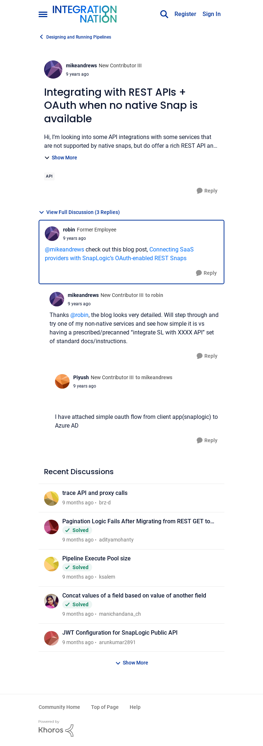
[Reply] (207, 191)
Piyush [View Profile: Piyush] (81, 377)
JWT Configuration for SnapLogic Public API (120, 632)
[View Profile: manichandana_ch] (51, 601)
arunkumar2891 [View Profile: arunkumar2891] (117, 642)
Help (135, 707)
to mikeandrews (154, 377)
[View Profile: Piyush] (62, 381)
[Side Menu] (43, 14)
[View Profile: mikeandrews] (53, 69)
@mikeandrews (64, 249)
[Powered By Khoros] (131, 728)
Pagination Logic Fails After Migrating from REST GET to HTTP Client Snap (136, 521)
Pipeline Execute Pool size (96, 558)
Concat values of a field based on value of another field (134, 595)
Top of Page (105, 707)
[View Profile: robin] (52, 233)
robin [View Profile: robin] (69, 230)
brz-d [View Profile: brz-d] (105, 502)
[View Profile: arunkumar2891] (51, 638)
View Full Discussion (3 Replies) (79, 212)
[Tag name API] (49, 176)
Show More (60, 158)
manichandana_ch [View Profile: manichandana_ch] (120, 614)
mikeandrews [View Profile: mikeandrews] (81, 65)
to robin (154, 295)
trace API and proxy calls (94, 492)
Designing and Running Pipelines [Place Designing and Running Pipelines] (75, 37)
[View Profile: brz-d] (51, 498)
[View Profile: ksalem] (51, 564)
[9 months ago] (78, 503)
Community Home (59, 707)
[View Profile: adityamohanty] (51, 527)
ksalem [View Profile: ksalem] (107, 577)
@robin (79, 315)
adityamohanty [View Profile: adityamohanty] (116, 540)
